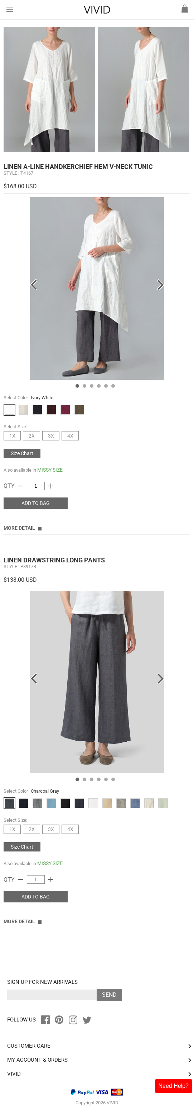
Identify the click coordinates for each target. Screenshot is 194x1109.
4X (70, 436)
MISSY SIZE (50, 470)
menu (9, 9)
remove (20, 486)
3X (51, 436)
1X (12, 436)
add (51, 486)
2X (32, 436)
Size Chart (22, 453)
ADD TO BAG (35, 503)
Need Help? (174, 1086)
